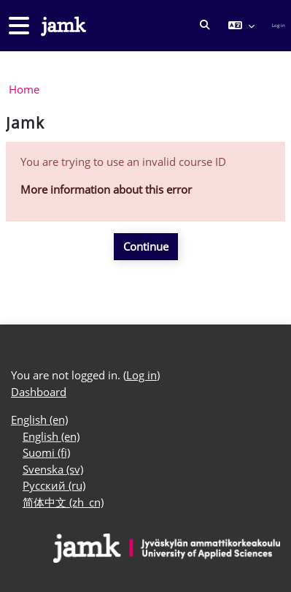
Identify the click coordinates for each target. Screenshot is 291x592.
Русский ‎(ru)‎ (54, 485)
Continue (145, 246)
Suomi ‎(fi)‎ (46, 452)
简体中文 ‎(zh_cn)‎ (63, 502)
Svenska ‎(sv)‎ (53, 469)
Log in (278, 25)
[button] (205, 25)
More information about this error (106, 189)
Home (24, 89)
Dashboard (38, 391)
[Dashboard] (62, 26)
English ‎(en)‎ (39, 419)
